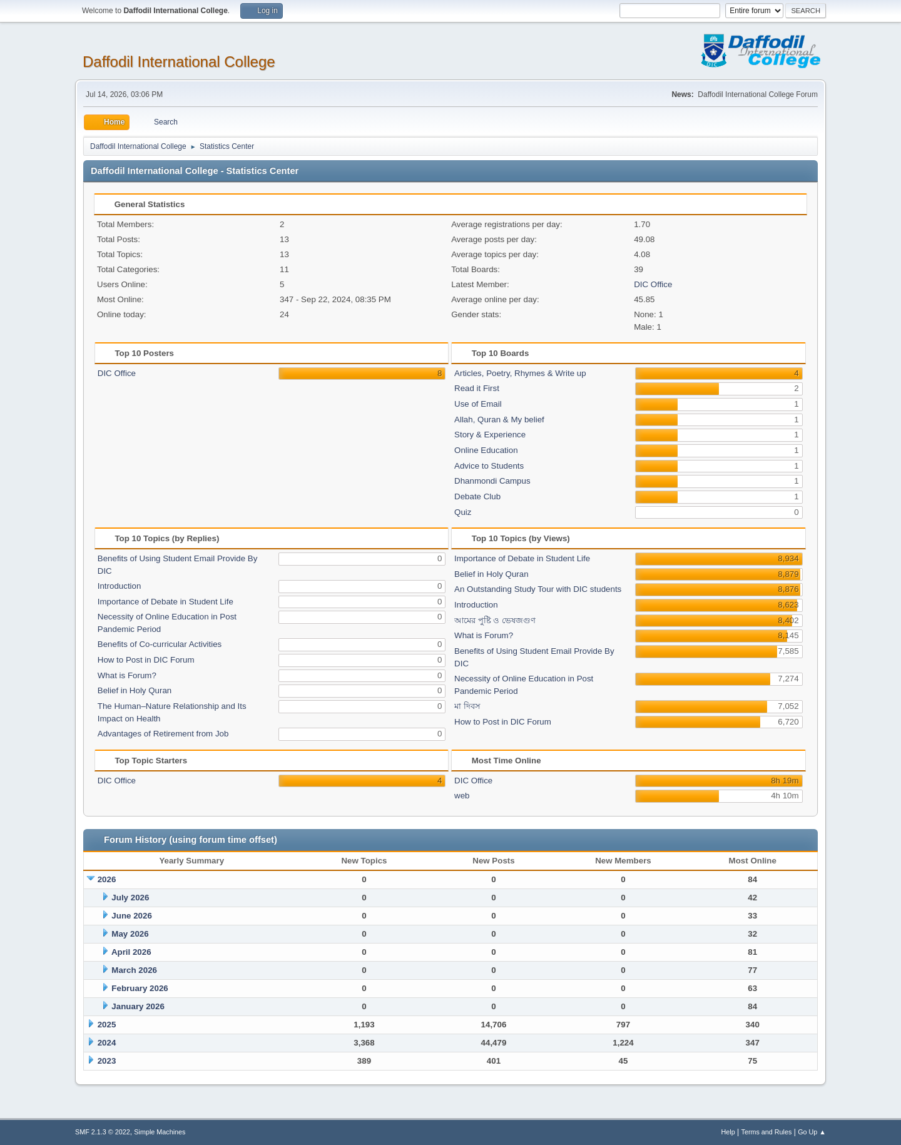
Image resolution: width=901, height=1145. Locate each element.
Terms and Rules (766, 1132)
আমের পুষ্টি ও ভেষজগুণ (495, 620)
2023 (107, 1061)
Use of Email (478, 404)
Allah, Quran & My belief (499, 419)
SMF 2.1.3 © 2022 (102, 1132)
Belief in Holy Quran (135, 690)
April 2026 (131, 952)
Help (728, 1132)
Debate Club (477, 496)
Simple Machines (159, 1132)
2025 (107, 1024)
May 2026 (129, 934)
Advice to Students (489, 466)
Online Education (486, 450)
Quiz (462, 512)
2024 (107, 1042)
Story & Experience (490, 434)
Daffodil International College (179, 61)
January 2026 (137, 1006)
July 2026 (130, 897)
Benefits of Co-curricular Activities (160, 644)
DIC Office (653, 284)
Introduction (119, 586)
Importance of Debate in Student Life (165, 601)
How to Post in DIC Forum (146, 659)
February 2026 (139, 988)
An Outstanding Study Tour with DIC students (537, 589)
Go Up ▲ (812, 1132)
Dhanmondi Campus (492, 481)
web (461, 795)
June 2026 (131, 915)
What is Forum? (127, 675)
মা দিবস (467, 706)
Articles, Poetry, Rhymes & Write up (520, 373)
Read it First (476, 388)
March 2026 (134, 970)
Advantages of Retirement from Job (163, 733)
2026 (107, 879)
